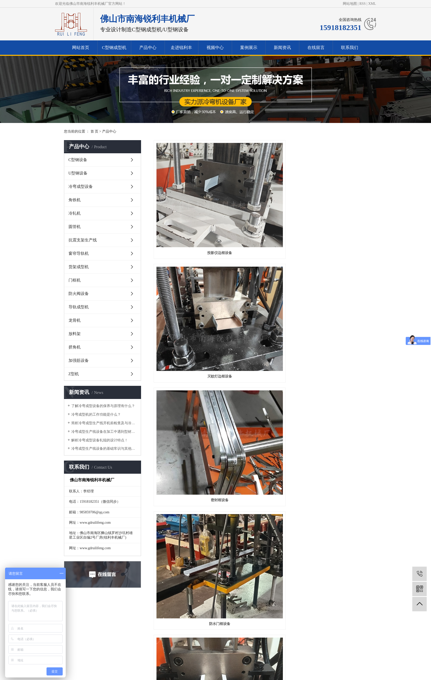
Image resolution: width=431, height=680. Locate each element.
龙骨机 (75, 320)
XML (372, 4)
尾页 (302, 568)
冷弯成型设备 (81, 186)
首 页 (94, 131)
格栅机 (260, 548)
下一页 (286, 568)
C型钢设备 (78, 160)
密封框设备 (334, 199)
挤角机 (75, 347)
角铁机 (75, 200)
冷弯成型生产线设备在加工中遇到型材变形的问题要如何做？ (104, 432)
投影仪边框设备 (187, 199)
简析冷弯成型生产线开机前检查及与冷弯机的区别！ (104, 423)
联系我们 (349, 47)
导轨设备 (334, 478)
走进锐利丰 (181, 47)
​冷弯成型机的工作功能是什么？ (96, 414)
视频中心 (215, 47)
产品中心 (147, 47)
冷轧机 (75, 213)
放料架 (75, 334)
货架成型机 (79, 267)
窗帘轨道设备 (260, 269)
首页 (197, 568)
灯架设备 (260, 408)
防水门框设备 (187, 269)
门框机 (75, 280)
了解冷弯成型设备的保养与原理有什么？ (103, 406)
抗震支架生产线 (83, 240)
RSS (362, 4)
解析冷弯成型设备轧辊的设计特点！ (99, 440)
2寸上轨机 (187, 339)
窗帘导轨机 (79, 253)
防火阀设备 (79, 293)
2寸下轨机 (334, 269)
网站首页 (80, 47)
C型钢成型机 (114, 47)
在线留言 (316, 47)
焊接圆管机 (334, 548)
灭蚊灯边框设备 (260, 199)
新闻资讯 (282, 47)
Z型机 (74, 374)
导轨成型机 (79, 307)
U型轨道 (260, 478)
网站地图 (350, 4)
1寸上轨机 (260, 339)
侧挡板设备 (187, 548)
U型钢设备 (78, 173)
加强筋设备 (79, 360)
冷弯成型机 (179, 644)
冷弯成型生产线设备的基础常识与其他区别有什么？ (104, 448)
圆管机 (75, 226)
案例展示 (248, 47)
